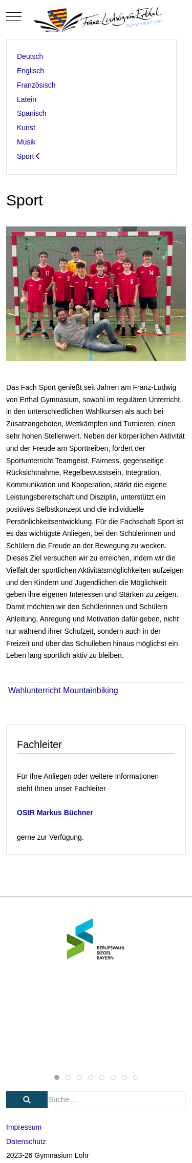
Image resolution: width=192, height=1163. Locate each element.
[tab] (56, 1077)
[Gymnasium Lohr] (96, 16)
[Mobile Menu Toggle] (14, 17)
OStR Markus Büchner (55, 812)
